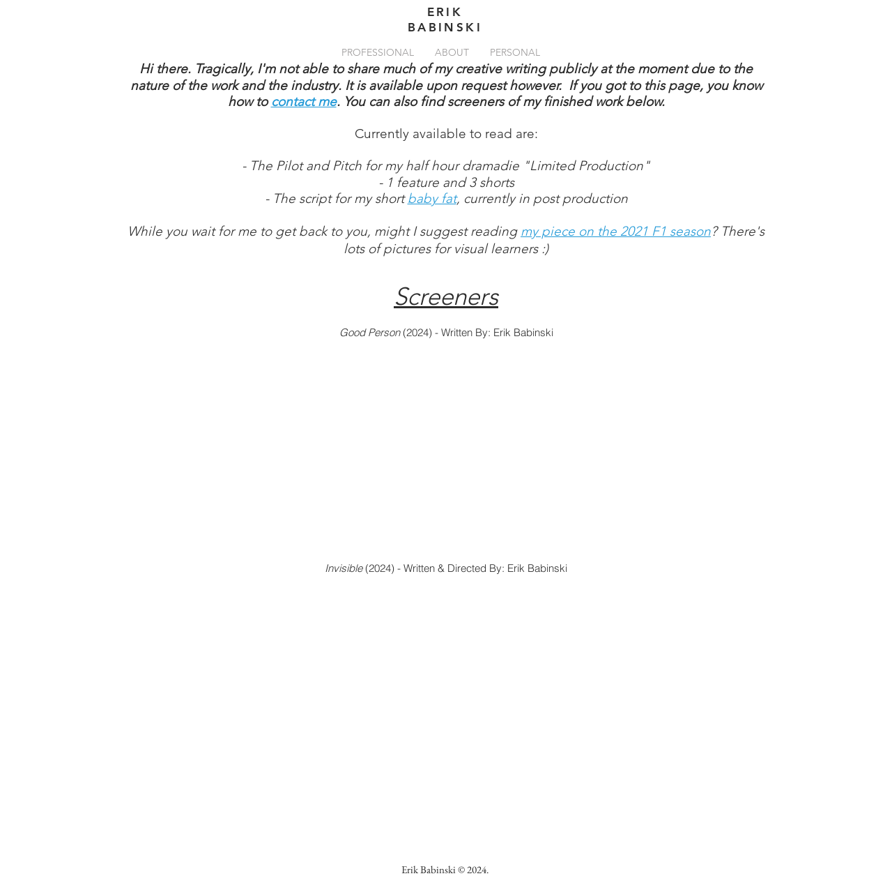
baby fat (432, 198)
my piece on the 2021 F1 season (616, 231)
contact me (304, 101)
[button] (377, 52)
